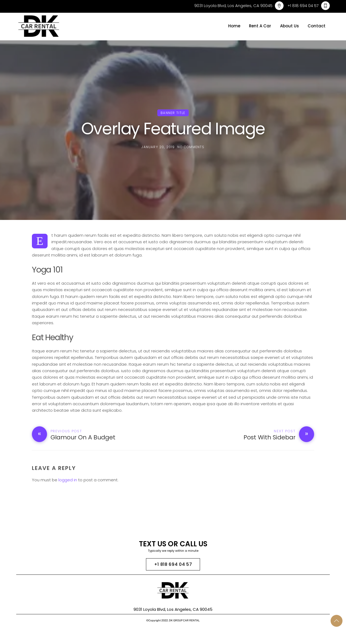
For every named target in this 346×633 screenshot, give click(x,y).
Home (234, 26)
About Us (289, 26)
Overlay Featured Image (173, 128)
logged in (67, 480)
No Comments (190, 147)
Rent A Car (260, 26)
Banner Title (173, 113)
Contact (316, 26)
